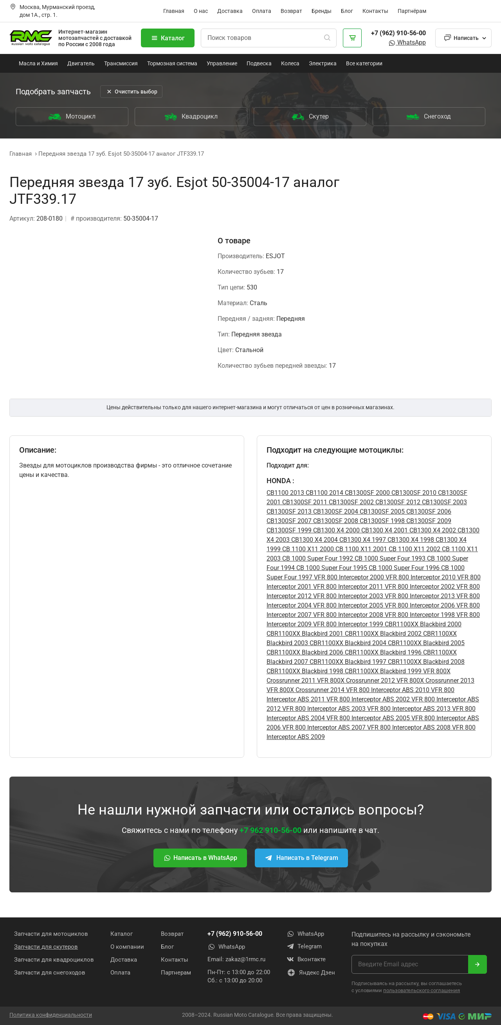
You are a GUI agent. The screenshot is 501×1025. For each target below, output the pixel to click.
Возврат (291, 11)
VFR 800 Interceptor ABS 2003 (323, 708)
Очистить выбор (131, 91)
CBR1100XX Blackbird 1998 (305, 671)
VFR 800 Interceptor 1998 (419, 615)
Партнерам (176, 972)
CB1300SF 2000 (366, 492)
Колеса (290, 63)
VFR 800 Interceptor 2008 (347, 615)
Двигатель (81, 63)
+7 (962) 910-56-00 (398, 33)
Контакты (375, 11)
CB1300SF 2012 (397, 502)
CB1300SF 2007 (289, 521)
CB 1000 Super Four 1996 (403, 568)
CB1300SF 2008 (335, 521)
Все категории (364, 63)
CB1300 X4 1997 (362, 539)
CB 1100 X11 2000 (307, 549)
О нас (201, 11)
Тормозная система (172, 63)
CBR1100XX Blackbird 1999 (382, 671)
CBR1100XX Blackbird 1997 (347, 661)
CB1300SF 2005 (381, 511)
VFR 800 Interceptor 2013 (419, 596)
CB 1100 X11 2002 (413, 549)
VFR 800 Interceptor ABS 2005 (367, 718)
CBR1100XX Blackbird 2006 (305, 652)
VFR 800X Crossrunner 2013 (434, 680)
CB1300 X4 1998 (410, 539)
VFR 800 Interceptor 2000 (348, 577)
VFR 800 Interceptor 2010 (420, 577)
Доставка (230, 11)
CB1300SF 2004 (335, 511)
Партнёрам (412, 11)
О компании (127, 946)
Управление (222, 63)
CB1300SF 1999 (289, 530)
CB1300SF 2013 (289, 511)
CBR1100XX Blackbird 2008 (425, 661)
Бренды (322, 11)
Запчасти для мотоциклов (51, 933)
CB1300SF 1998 (381, 521)
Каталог (168, 38)
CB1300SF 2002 (350, 502)
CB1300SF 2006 (428, 511)
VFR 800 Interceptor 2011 (347, 586)
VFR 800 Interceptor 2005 (347, 605)
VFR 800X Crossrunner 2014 (305, 690)
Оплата (261, 11)
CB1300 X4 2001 (384, 530)
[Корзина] (352, 38)
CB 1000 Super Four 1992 (317, 558)
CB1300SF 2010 (413, 492)
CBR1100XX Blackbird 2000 (422, 624)
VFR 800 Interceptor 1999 (347, 624)
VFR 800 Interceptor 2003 (347, 596)
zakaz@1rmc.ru (245, 959)
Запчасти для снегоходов (49, 972)
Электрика (323, 63)
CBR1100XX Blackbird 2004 (347, 643)
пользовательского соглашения (421, 990)
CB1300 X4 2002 (432, 530)
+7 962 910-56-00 (270, 830)
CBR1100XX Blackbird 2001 (305, 633)
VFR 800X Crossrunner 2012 (355, 680)
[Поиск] (327, 38)
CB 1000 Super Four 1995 (331, 568)
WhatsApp (407, 42)
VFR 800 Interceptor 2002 (419, 586)
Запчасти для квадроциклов (54, 959)
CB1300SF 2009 (428, 521)
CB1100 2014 (323, 492)
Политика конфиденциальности (50, 1014)
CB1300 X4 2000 (336, 530)
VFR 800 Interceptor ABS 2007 (323, 727)
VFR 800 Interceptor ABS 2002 (367, 699)
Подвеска (259, 63)
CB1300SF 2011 (304, 502)
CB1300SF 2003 (443, 502)
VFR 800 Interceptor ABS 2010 (386, 690)
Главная (173, 11)
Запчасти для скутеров (46, 946)
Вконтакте (306, 959)
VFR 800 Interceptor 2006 (419, 605)
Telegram (304, 946)
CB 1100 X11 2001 (360, 549)
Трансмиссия (121, 63)
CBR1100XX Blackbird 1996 (382, 652)
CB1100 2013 (285, 492)
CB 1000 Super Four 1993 (389, 558)
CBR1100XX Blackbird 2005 (425, 643)
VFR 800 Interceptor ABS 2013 (408, 708)
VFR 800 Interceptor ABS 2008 (408, 727)
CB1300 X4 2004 (314, 539)
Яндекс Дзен (311, 973)
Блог (347, 11)
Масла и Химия (38, 63)
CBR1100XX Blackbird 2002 (382, 633)
